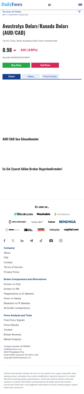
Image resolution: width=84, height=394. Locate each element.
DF (4, 15)
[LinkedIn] (22, 240)
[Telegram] (31, 240)
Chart (11, 76)
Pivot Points (50, 76)
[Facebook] (4, 240)
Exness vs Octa (12, 284)
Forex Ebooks (11, 324)
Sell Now (45, 65)
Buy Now (16, 65)
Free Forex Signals (14, 320)
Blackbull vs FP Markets (17, 303)
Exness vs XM (11, 288)
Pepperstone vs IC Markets (19, 293)
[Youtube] (51, 240)
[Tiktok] (41, 240)
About (7, 252)
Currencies (12, 14)
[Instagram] (60, 240)
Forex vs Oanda (12, 298)
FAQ (6, 257)
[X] (12, 240)
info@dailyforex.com (13, 349)
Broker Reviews (12, 334)
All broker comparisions (17, 307)
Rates (31, 76)
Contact (8, 262)
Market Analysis (12, 339)
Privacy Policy (11, 271)
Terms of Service (13, 267)
